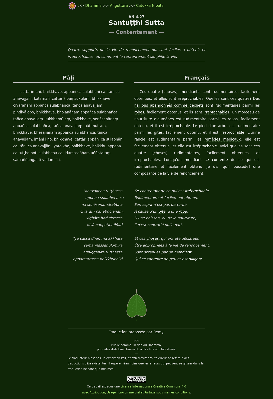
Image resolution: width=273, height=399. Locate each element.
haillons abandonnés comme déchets (168, 105)
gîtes (158, 132)
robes (139, 112)
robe (183, 211)
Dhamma (94, 5)
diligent (195, 259)
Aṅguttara (119, 5)
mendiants (189, 92)
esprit (147, 204)
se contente (216, 160)
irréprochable (190, 98)
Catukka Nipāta (150, 5)
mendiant (193, 160)
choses (152, 238)
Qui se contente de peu (155, 259)
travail (96, 386)
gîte (161, 211)
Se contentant (146, 191)
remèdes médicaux (223, 139)
